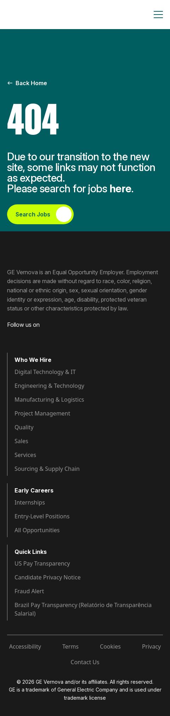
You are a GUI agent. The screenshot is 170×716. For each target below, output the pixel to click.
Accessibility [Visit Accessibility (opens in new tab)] (25, 646)
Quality (24, 427)
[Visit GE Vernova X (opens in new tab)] (63, 335)
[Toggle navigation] (158, 14)
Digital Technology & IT (45, 372)
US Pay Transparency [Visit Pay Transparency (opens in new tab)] (42, 563)
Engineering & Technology (49, 386)
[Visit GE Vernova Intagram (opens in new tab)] (35, 335)
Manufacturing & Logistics (49, 399)
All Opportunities (37, 530)
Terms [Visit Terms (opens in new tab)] (70, 646)
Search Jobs (44, 214)
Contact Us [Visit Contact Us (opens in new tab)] (84, 662)
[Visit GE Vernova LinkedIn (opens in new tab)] (23, 335)
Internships (30, 502)
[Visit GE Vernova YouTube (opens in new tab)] (49, 335)
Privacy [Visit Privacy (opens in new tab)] (151, 646)
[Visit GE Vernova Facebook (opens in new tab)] (10, 335)
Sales (21, 441)
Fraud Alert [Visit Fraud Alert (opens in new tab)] (29, 591)
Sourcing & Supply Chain (47, 469)
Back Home (27, 83)
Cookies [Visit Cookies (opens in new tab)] (110, 646)
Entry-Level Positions (42, 516)
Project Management (42, 413)
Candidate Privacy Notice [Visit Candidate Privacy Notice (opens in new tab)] (48, 577)
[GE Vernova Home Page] (41, 14)
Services (25, 455)
